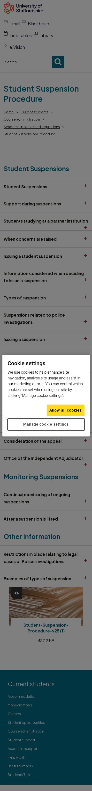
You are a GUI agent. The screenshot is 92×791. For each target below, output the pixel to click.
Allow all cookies (65, 410)
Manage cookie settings (46, 424)
